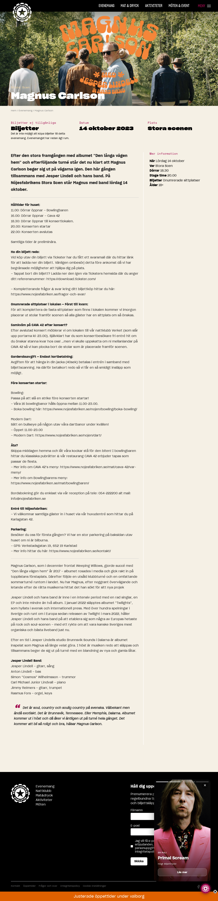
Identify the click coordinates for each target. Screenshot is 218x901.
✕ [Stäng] (205, 785)
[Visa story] (205, 888)
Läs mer (182, 872)
